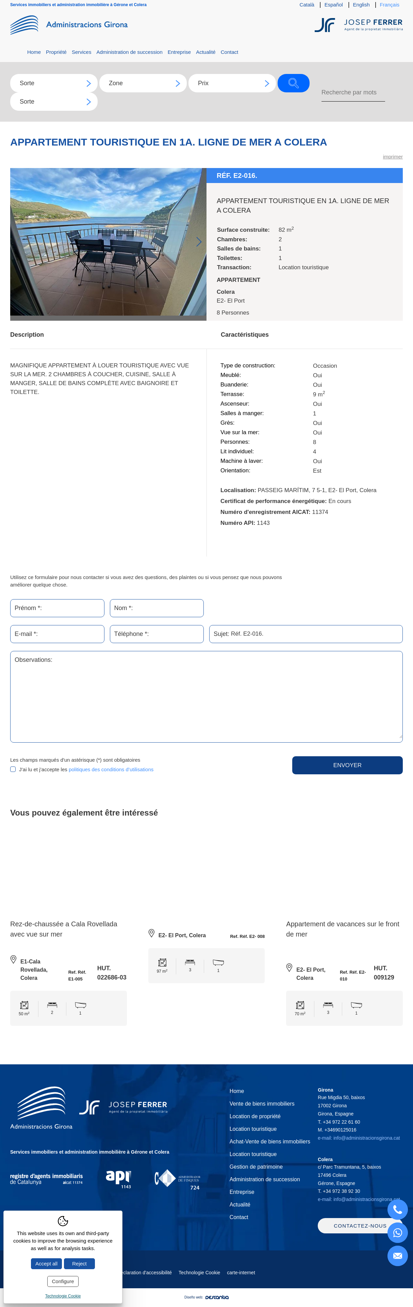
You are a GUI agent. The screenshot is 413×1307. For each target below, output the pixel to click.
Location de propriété (255, 1116)
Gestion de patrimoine (256, 1167)
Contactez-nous (360, 1232)
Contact (229, 52)
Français (389, 4)
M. (337, 1130)
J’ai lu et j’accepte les (86, 770)
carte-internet (241, 1278)
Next (198, 242)
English (361, 4)
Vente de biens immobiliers (262, 1104)
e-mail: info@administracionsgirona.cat (359, 1138)
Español (334, 4)
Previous (18, 242)
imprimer (393, 157)
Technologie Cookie (199, 1278)
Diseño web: (206, 1303)
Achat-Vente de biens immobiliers (270, 1141)
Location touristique (253, 1129)
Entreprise (179, 52)
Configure (63, 1281)
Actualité (206, 52)
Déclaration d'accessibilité (144, 1278)
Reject (79, 1263)
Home (34, 52)
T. (339, 1122)
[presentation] (223, 769)
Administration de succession (129, 52)
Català (307, 4)
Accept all (46, 1263)
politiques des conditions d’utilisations (111, 770)
